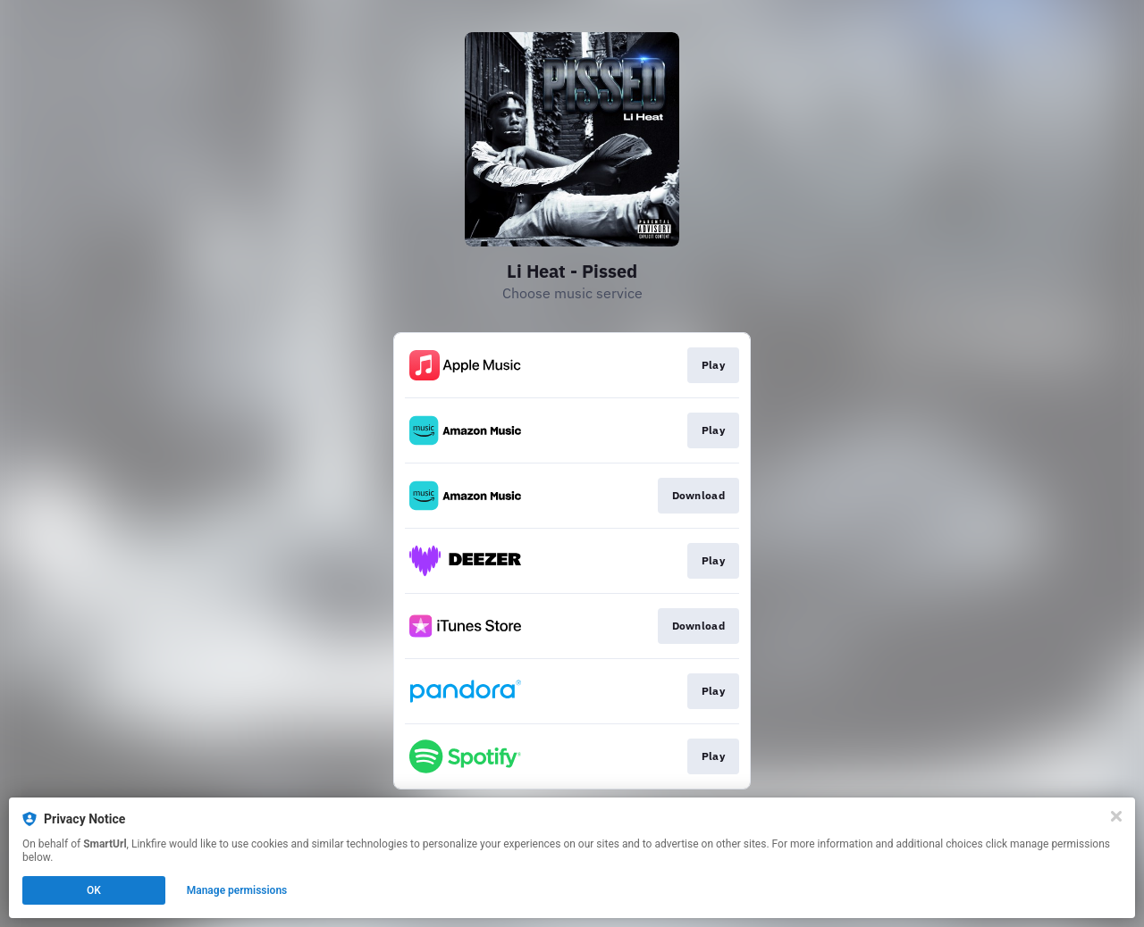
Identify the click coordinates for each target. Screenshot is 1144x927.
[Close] (1116, 816)
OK (94, 890)
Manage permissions (237, 890)
